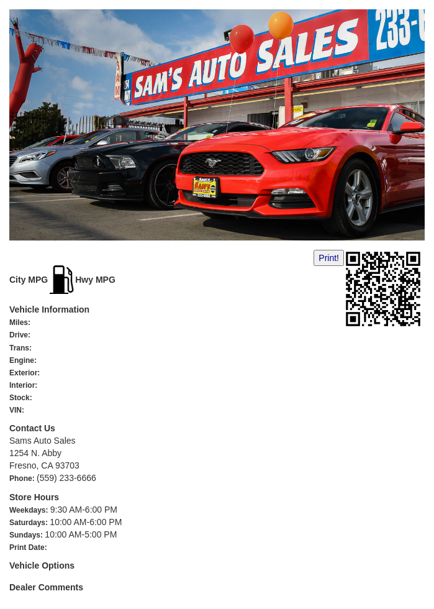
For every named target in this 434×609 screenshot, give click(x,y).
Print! (329, 258)
